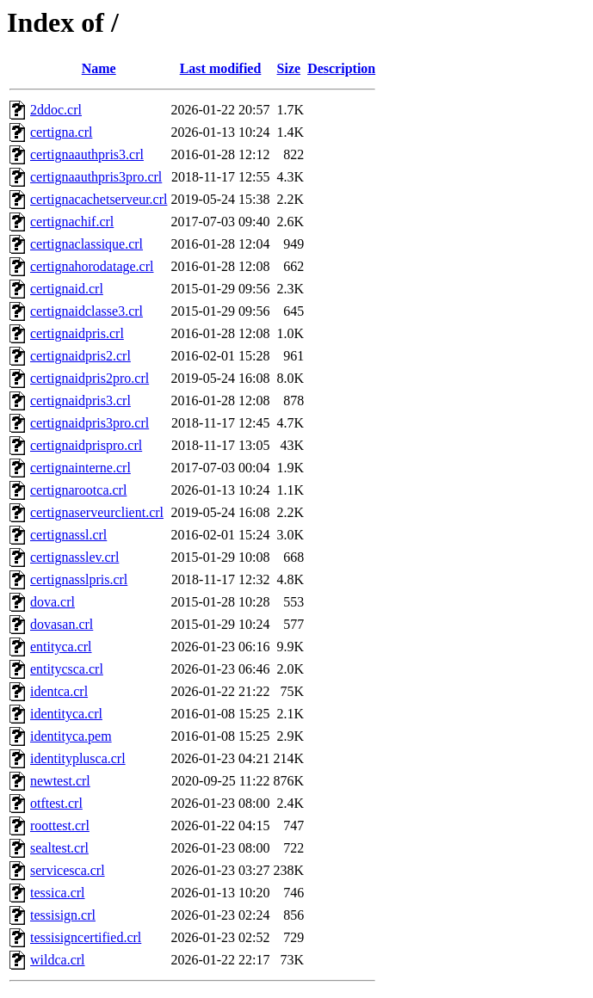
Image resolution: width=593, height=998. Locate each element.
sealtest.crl (59, 848)
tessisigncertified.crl (85, 937)
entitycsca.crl (66, 669)
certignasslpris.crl (78, 579)
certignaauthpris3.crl (87, 154)
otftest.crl (56, 803)
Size (289, 68)
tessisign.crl (63, 915)
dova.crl (52, 601)
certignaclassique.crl (86, 244)
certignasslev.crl (74, 557)
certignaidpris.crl (77, 333)
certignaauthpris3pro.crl (96, 176)
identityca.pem (71, 736)
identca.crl (59, 691)
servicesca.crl (67, 870)
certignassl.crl (68, 534)
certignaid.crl (66, 288)
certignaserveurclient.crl (97, 512)
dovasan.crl (61, 624)
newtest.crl (60, 780)
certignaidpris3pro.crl (89, 423)
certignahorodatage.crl (91, 266)
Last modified (221, 68)
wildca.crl (57, 959)
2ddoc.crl (56, 109)
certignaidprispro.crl (86, 445)
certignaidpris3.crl (80, 400)
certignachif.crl (72, 221)
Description (341, 68)
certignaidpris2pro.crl (89, 378)
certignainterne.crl (80, 467)
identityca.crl (66, 713)
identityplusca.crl (78, 758)
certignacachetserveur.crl (98, 199)
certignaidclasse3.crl (86, 311)
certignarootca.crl (78, 490)
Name (99, 68)
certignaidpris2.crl (80, 355)
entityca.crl (61, 646)
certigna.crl (61, 132)
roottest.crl (60, 825)
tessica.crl (57, 892)
